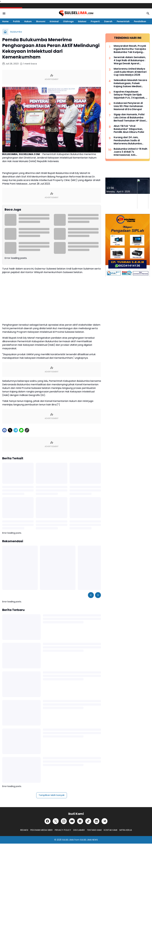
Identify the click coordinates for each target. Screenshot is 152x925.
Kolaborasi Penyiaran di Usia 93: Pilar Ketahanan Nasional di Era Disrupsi (128, 106)
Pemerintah (123, 21)
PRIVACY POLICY (63, 830)
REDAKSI (24, 830)
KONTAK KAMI (110, 830)
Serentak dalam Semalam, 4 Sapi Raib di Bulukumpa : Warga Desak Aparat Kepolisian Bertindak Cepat (130, 60)
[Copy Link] (27, 430)
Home (5, 21)
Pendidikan (140, 21)
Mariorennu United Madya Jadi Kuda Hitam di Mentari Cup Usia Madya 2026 (130, 72)
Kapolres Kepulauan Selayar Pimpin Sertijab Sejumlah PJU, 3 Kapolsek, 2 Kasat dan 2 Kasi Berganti (130, 94)
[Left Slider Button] (91, 595)
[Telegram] (15, 430)
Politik (16, 21)
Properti (95, 21)
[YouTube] (72, 821)
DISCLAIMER (79, 830)
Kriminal (54, 21)
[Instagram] (64, 821)
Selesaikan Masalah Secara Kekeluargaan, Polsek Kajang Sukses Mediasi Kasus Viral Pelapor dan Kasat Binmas (130, 83)
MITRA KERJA (125, 830)
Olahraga (68, 21)
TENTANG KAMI (94, 830)
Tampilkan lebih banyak (52, 795)
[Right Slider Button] (98, 595)
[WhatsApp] (21, 430)
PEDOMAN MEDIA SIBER (41, 830)
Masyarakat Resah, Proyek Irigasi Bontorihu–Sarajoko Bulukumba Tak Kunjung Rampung (130, 49)
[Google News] (80, 821)
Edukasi (82, 21)
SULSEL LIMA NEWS (89, 839)
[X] (10, 430)
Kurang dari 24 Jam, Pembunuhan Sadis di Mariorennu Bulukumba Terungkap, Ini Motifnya (128, 140)
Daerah (108, 21)
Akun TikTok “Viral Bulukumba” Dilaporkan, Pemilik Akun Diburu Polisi (129, 129)
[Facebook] (4, 430)
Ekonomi (40, 21)
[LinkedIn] (96, 821)
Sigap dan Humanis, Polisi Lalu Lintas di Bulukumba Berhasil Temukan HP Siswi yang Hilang (129, 117)
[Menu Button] (4, 13)
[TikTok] (88, 821)
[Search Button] (148, 13)
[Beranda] (5, 32)
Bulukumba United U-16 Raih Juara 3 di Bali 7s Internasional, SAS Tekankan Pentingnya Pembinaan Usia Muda (130, 152)
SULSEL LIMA (68, 839)
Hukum (28, 21)
